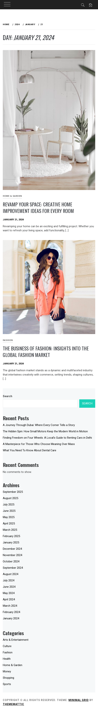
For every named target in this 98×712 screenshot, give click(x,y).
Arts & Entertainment (15, 639)
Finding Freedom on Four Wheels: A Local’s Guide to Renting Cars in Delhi (47, 437)
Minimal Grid (78, 700)
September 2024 (13, 567)
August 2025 (10, 498)
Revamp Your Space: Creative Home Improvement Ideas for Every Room (38, 207)
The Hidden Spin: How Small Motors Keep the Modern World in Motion (45, 431)
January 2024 (11, 618)
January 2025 (11, 542)
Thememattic (13, 704)
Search (7, 396)
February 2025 (11, 536)
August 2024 (10, 574)
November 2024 (12, 555)
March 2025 (10, 529)
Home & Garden (12, 196)
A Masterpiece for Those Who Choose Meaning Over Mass (39, 444)
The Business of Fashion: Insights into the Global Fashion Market (46, 351)
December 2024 (12, 548)
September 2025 (13, 492)
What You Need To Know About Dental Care (29, 450)
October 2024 (11, 561)
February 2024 (11, 612)
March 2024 (10, 605)
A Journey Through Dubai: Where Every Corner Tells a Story (39, 425)
